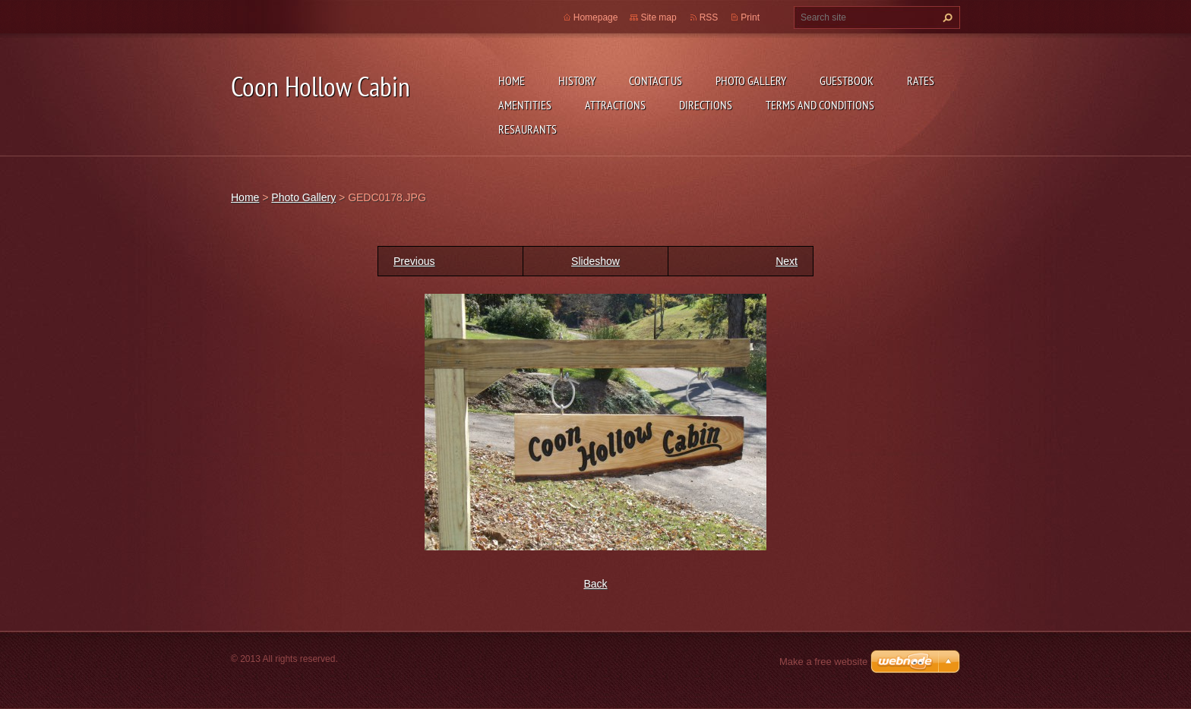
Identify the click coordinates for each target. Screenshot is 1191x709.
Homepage (595, 17)
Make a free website (823, 661)
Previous (413, 261)
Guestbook (847, 80)
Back (595, 584)
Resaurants (527, 129)
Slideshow (595, 261)
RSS (709, 17)
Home (511, 80)
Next (787, 261)
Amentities (524, 104)
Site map (658, 17)
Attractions (615, 104)
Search (945, 17)
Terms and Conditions (820, 104)
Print (750, 17)
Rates (920, 80)
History (577, 80)
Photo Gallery (751, 80)
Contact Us (655, 80)
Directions (705, 104)
